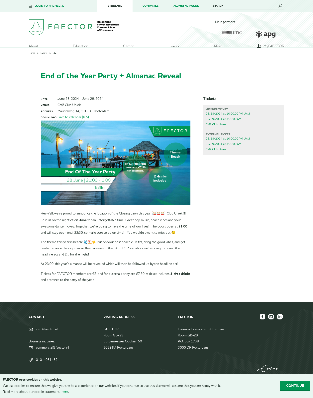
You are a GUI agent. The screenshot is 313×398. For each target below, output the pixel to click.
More (218, 47)
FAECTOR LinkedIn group (279, 323)
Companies (150, 6)
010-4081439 (46, 366)
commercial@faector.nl (52, 354)
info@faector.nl (47, 335)
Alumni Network (186, 6)
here (64, 392)
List (55, 59)
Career (128, 47)
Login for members (49, 6)
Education (80, 47)
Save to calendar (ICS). (73, 123)
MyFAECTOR (273, 47)
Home (32, 59)
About (33, 47)
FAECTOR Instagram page (270, 323)
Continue (295, 386)
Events (173, 47)
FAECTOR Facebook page (260, 323)
